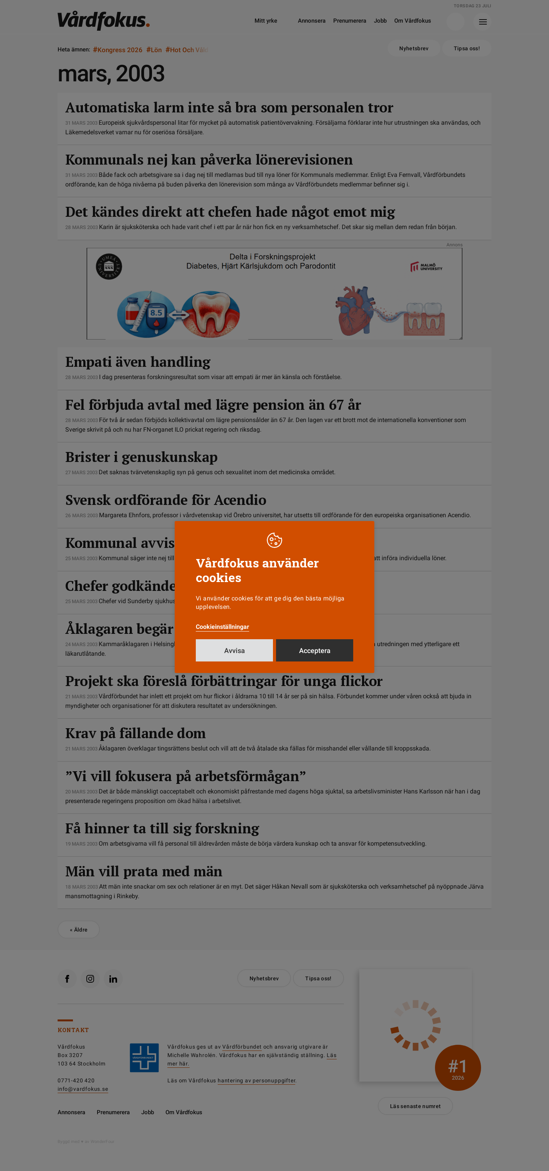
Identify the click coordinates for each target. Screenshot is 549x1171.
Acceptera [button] (315, 651)
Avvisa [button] (234, 651)
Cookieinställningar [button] (222, 626)
